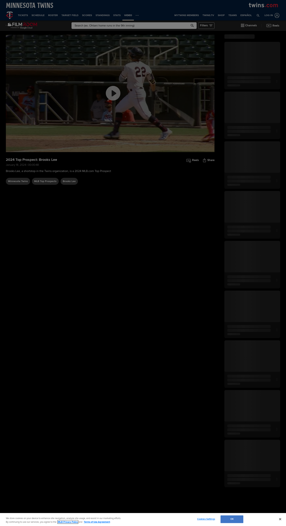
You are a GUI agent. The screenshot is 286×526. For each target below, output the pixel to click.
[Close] (280, 519)
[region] (143, 519)
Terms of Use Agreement (97, 522)
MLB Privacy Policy (68, 522)
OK (232, 519)
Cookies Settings (206, 519)
